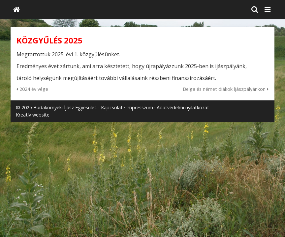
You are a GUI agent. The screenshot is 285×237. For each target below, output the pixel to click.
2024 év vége (32, 89)
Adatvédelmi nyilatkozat (183, 107)
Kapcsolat (112, 107)
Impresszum (139, 107)
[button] (267, 9)
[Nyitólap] (16, 9)
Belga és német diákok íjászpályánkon (226, 89)
